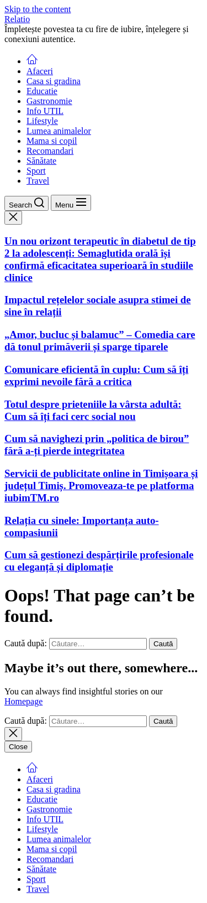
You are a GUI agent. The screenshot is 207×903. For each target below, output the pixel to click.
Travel (37, 180)
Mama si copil (51, 141)
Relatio (17, 19)
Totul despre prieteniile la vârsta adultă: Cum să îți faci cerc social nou (93, 410)
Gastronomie (49, 101)
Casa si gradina (53, 81)
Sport (36, 170)
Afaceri (39, 71)
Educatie (41, 91)
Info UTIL (44, 111)
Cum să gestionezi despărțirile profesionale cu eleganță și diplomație (99, 561)
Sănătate (41, 160)
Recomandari (49, 150)
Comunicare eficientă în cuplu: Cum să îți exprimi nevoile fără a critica (96, 375)
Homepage (23, 701)
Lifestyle (42, 121)
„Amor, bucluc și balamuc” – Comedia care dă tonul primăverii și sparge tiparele (99, 340)
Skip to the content (37, 9)
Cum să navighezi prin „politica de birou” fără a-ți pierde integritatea (96, 444)
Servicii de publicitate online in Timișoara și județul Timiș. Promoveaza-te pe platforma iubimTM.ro (101, 486)
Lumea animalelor (58, 131)
